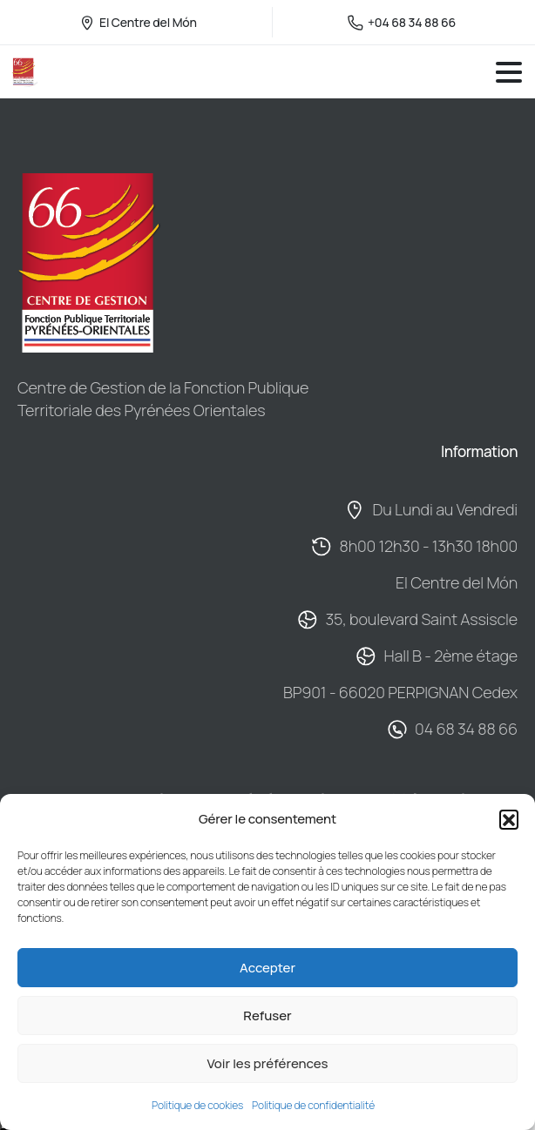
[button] (509, 819)
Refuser (267, 1015)
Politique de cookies (197, 1105)
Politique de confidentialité (313, 1105)
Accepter (267, 967)
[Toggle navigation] (508, 72)
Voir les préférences (267, 1063)
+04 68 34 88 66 (402, 22)
